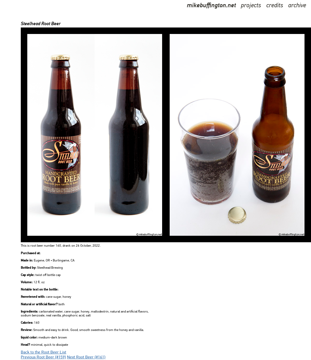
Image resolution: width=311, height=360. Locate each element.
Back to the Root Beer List (43, 352)
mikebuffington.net (211, 6)
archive (297, 6)
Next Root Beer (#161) (86, 357)
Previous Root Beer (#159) (43, 357)
